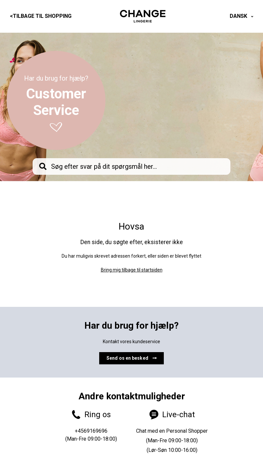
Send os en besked (131, 358)
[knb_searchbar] (131, 166)
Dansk (239, 16)
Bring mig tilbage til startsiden (131, 270)
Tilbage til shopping (41, 16)
